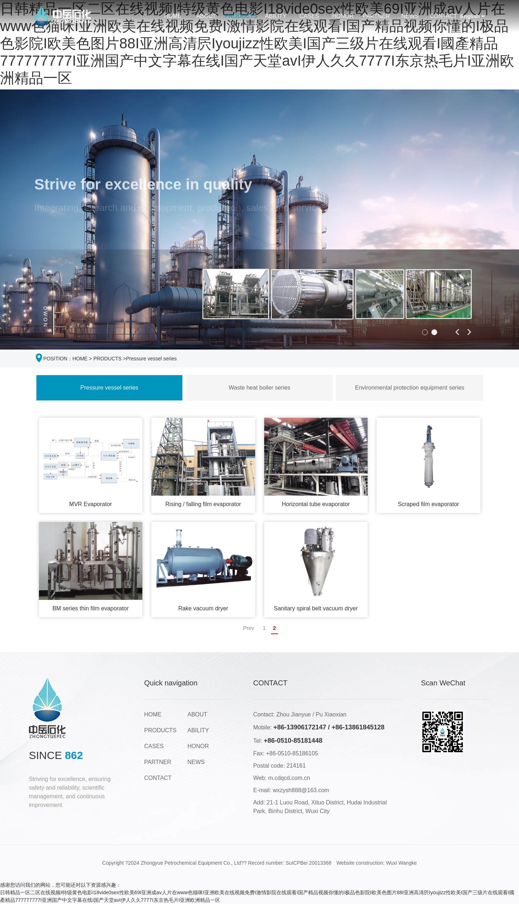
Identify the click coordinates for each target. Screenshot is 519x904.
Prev (248, 628)
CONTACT (443, 16)
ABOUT (206, 16)
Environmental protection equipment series (409, 388)
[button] (425, 332)
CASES (309, 16)
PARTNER (376, 16)
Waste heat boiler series (259, 388)
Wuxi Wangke (401, 863)
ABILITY (276, 16)
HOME (172, 16)
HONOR (343, 16)
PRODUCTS (241, 16)
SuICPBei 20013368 (309, 863)
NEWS (409, 16)
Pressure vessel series (151, 358)
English (472, 16)
